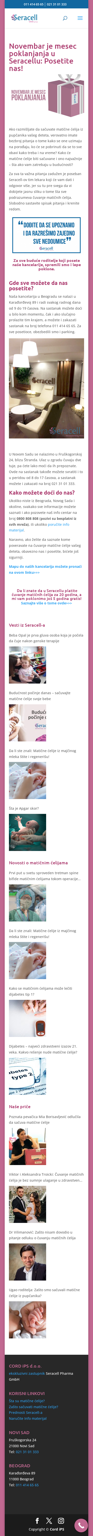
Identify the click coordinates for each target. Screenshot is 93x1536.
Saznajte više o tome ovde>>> (46, 603)
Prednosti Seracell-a (25, 1412)
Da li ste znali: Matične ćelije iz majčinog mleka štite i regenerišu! (42, 753)
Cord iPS (57, 1529)
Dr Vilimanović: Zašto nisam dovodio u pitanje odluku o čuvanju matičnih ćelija (42, 1235)
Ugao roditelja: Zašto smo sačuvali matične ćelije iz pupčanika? (44, 1292)
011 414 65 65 (33, 4)
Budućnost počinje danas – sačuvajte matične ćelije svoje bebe (39, 695)
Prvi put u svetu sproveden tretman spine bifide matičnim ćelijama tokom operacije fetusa (43, 876)
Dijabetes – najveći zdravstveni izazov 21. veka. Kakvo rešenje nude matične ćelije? (43, 1049)
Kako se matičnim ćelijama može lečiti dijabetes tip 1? (40, 991)
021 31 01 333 (56, 4)
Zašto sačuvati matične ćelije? (33, 1406)
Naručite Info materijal (28, 1418)
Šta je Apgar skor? (24, 808)
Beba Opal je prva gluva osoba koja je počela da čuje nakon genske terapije (46, 638)
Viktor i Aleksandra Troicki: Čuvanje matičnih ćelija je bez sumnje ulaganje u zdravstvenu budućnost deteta (46, 1177)
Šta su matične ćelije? (27, 1400)
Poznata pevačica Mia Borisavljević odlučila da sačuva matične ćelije (45, 1119)
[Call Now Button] (81, 1525)
